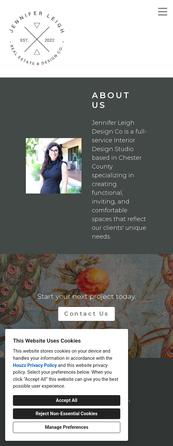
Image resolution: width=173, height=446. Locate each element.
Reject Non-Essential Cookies (66, 414)
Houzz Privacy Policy (35, 365)
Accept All (66, 400)
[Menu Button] (162, 11)
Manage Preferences (66, 427)
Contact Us (86, 313)
